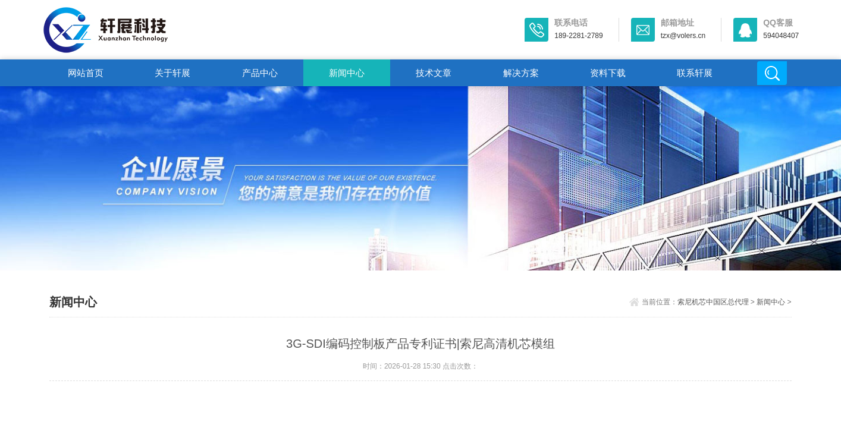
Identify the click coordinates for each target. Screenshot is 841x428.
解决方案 (521, 73)
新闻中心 (347, 73)
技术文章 (433, 73)
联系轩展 (695, 73)
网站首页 (85, 73)
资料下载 (608, 73)
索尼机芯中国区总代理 (713, 302)
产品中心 (260, 73)
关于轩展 (172, 73)
